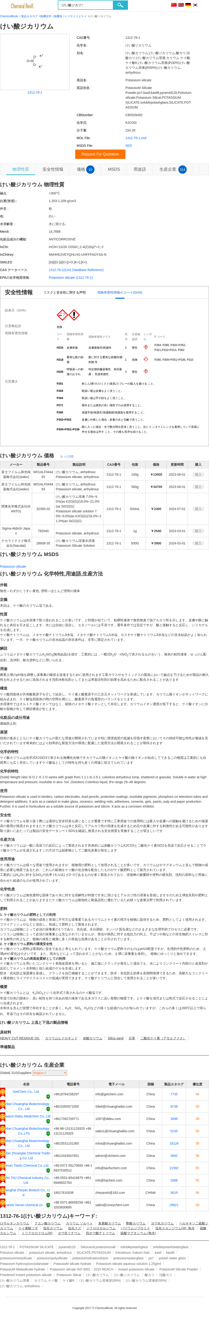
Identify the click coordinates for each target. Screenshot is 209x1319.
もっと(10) (66, 456)
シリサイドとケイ (76, 16)
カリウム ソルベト (79, 1223)
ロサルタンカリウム (14, 1223)
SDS (128, 145)
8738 (174, 1106)
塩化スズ (74, 1228)
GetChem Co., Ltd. (26, 1091)
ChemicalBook (9, 16)
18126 (174, 1143)
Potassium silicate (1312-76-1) (71, 277)
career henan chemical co (23, 1205)
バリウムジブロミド (135, 1228)
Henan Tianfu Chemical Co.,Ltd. (26, 1165)
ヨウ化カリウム (162, 1223)
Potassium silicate (13, 566)
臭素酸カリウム (109, 1223)
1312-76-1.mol (135, 138)
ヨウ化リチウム (69, 1233)
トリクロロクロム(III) (37, 1233)
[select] (49, 1073)
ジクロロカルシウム (101, 1228)
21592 (174, 1168)
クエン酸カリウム (48, 1223)
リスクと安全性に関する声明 (64, 292)
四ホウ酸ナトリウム (100, 1233)
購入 (198, 474)
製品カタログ (29, 16)
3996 (174, 1119)
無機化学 (45, 16)
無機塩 (58, 16)
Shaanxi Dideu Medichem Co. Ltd (26, 1116)
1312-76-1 (34, 92)
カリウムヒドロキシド (61, 1038)
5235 (174, 1131)
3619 (174, 1193)
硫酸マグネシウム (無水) (138, 1233)
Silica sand (116, 1038)
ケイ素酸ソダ (28, 1228)
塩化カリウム (53, 1228)
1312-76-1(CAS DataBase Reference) (76, 270)
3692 (174, 1156)
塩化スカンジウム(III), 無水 (175, 1228)
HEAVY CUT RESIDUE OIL (20, 1038)
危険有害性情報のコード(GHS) (119, 292)
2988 (174, 1180)
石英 (132, 1038)
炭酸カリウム (92, 1038)
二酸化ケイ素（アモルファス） (163, 1038)
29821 (174, 1205)
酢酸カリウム (136, 1223)
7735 (174, 1094)
